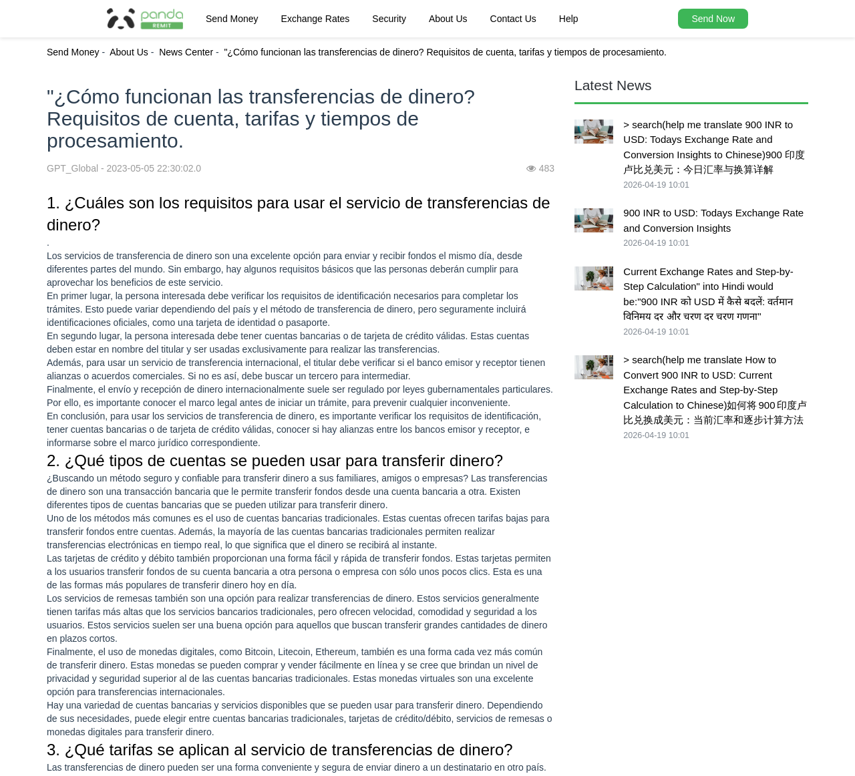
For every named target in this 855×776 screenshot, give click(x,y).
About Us (448, 18)
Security (389, 18)
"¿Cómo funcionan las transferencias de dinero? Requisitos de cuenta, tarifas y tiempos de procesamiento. (445, 52)
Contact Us (513, 18)
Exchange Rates (315, 18)
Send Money (232, 18)
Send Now (713, 18)
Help (568, 18)
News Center (186, 52)
